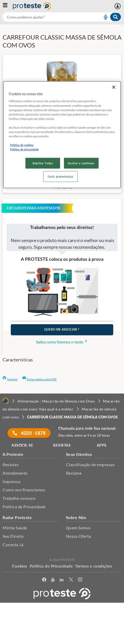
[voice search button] (103, 17)
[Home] (6, 401)
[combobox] (62, 17)
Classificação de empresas (90, 464)
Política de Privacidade (24, 506)
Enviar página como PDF (39, 379)
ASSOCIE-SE (22, 445)
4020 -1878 (29, 433)
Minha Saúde (15, 527)
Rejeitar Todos (43, 163)
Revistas (10, 464)
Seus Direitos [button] (79, 454)
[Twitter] (71, 580)
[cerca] (46, 17)
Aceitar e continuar (81, 163)
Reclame (74, 473)
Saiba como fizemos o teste (62, 341)
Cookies (19, 566)
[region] (62, 134)
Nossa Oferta (78, 536)
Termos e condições (93, 566)
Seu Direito (13, 536)
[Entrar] (118, 6)
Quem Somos (78, 527)
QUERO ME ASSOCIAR (62, 329)
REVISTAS (62, 445)
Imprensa (11, 481)
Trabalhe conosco (19, 498)
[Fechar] (113, 87)
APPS (102, 445)
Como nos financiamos (24, 489)
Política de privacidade (24, 149)
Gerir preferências (60, 176)
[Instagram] (80, 580)
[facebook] (44, 580)
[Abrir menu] (8, 6)
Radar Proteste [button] (17, 517)
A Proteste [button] (13, 454)
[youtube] (52, 580)
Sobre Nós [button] (76, 517)
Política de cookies (22, 145)
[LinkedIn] (62, 580)
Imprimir (10, 379)
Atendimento (15, 473)
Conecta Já (13, 544)
